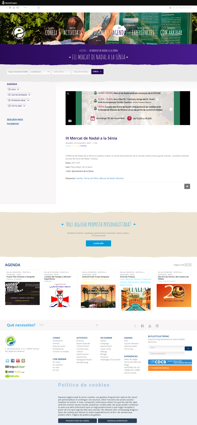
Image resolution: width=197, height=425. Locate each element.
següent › (189, 258)
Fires (122, 272)
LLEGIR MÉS (98, 236)
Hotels (103, 332)
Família (79, 171)
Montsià (120, 171)
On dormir (97, 23)
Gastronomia (88, 275)
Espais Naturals (83, 335)
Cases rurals (105, 340)
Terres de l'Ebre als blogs (132, 353)
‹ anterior (186, 258)
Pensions (104, 348)
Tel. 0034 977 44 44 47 (14, 344)
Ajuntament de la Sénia (82, 164)
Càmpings (104, 335)
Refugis (103, 346)
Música (94, 272)
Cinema (17, 272)
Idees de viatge (130, 349)
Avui (13, 82)
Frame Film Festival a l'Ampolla (20, 270)
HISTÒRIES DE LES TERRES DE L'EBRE (132, 359)
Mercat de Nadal (107, 171)
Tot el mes (16, 99)
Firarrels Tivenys (127, 270)
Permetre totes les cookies (77, 420)
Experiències (143, 23)
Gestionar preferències (117, 420)
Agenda (119, 23)
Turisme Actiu (83, 340)
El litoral (80, 332)
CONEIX (51, 23)
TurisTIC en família (61, 343)
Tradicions (146, 272)
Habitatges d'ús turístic (110, 351)
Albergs (103, 343)
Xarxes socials (130, 363)
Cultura (9, 272)
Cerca (95, 64)
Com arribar (171, 23)
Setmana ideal (18, 93)
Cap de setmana (19, 88)
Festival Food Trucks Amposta (95, 270)
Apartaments (106, 337)
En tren (56, 360)
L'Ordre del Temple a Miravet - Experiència (58, 271)
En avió (56, 357)
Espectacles (103, 272)
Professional (58, 340)
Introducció (58, 332)
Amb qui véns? (59, 337)
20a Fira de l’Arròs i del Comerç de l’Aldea (173, 271)
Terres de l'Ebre (91, 171)
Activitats (72, 23)
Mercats (86, 272)
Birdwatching (82, 354)
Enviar (188, 347)
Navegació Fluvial (84, 351)
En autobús (58, 355)
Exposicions (133, 275)
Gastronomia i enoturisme (83, 347)
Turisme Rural (83, 337)
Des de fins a (18, 266)
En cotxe (56, 352)
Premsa (56, 335)
